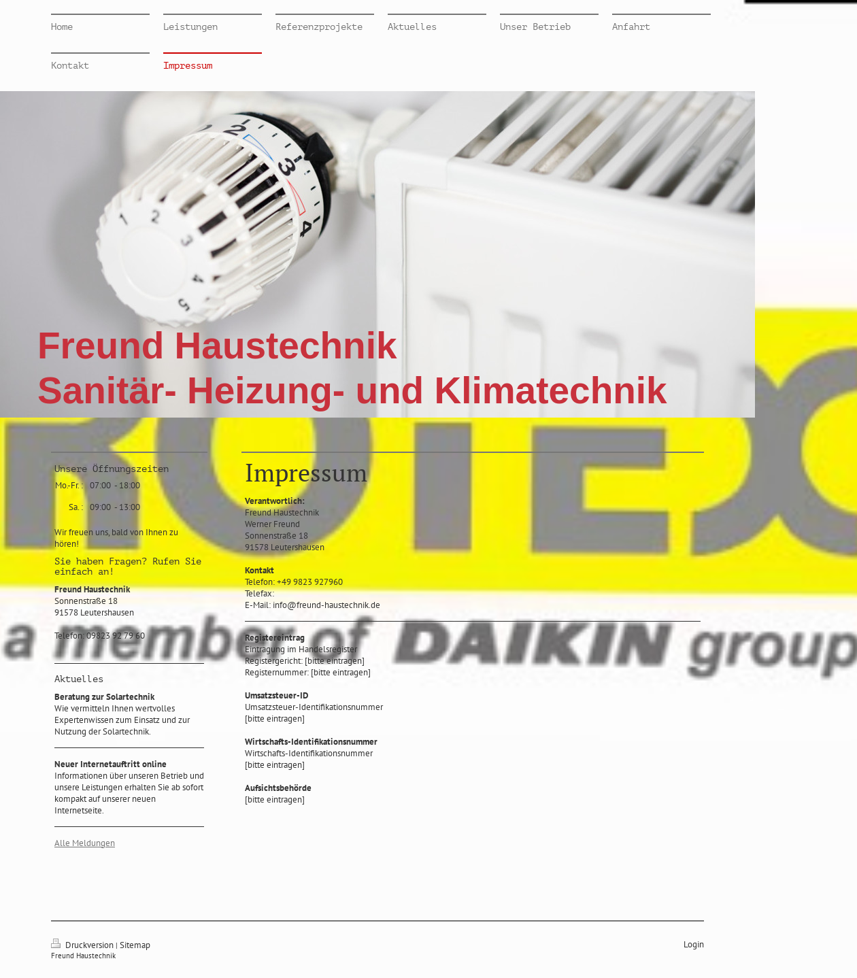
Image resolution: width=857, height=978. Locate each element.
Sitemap (135, 945)
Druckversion (83, 945)
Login (694, 944)
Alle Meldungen (84, 843)
